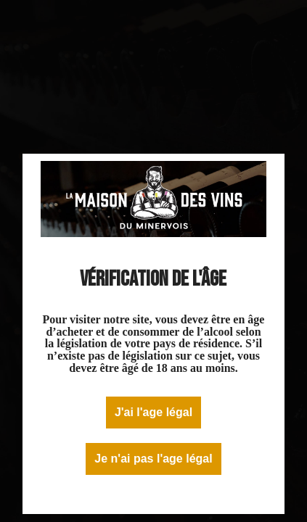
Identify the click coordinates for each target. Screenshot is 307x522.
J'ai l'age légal (153, 412)
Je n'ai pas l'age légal (153, 458)
